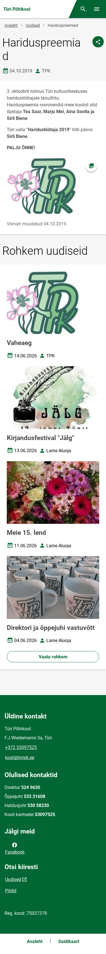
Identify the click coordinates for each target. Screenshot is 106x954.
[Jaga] (98, 41)
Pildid (10, 890)
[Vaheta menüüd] (96, 9)
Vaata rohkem (53, 657)
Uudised (33, 25)
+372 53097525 (21, 747)
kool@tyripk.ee (19, 757)
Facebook (15, 848)
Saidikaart (68, 941)
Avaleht (11, 25)
